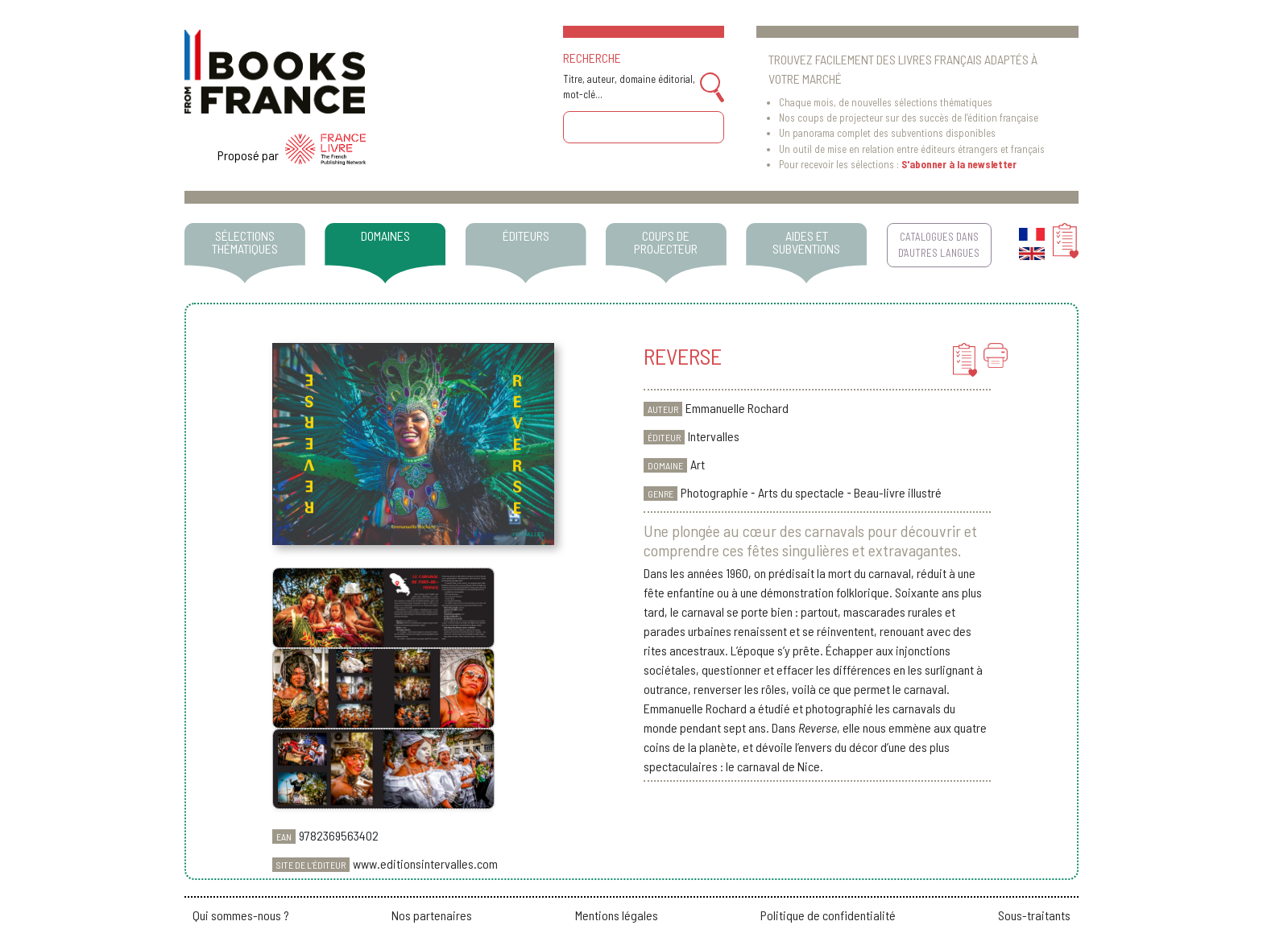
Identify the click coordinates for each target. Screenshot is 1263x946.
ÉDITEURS (526, 235)
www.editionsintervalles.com (425, 863)
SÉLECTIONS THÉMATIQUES (245, 242)
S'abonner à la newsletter (959, 164)
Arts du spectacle (801, 492)
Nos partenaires (431, 915)
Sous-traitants (1034, 915)
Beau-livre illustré (898, 492)
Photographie (714, 492)
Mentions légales (616, 915)
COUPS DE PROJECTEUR (666, 242)
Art (697, 464)
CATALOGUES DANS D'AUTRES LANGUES (938, 244)
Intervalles (713, 436)
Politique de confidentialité (828, 915)
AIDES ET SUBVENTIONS (806, 242)
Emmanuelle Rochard (737, 407)
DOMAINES (385, 235)
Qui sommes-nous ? (241, 915)
